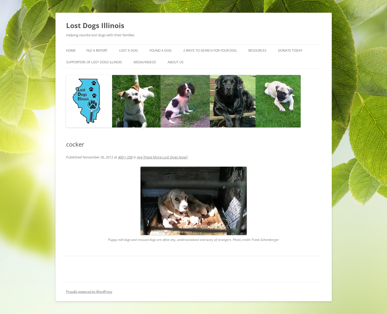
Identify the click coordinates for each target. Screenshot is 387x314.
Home (71, 50)
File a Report (97, 50)
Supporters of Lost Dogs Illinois (94, 62)
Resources (257, 50)
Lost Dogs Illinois (95, 25)
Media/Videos (145, 62)
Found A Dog (161, 50)
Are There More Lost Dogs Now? (162, 157)
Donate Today (290, 50)
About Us (176, 62)
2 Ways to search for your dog (210, 50)
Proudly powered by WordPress (89, 291)
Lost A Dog (128, 50)
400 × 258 (125, 157)
